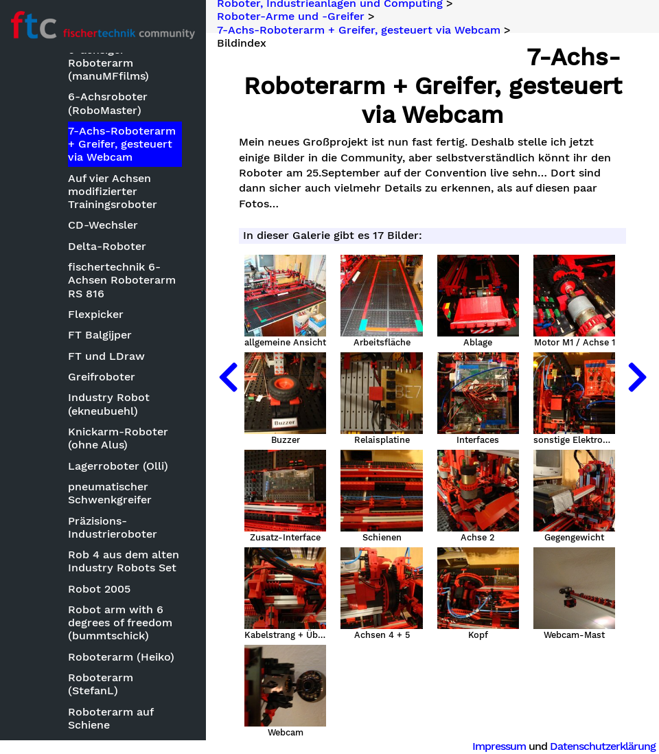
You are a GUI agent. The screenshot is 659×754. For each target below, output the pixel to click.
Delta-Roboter (107, 246)
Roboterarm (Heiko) (121, 656)
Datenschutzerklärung (603, 746)
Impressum (499, 746)
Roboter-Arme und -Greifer (291, 16)
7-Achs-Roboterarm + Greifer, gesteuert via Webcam (122, 143)
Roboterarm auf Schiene (110, 718)
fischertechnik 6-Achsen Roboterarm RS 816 (122, 279)
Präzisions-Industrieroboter (112, 527)
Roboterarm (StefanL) (100, 684)
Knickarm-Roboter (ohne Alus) (118, 438)
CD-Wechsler (103, 224)
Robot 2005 (99, 588)
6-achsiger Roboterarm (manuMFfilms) (108, 62)
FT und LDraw (106, 356)
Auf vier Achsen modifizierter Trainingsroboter (112, 191)
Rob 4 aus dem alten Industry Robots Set (123, 561)
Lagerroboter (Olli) (118, 465)
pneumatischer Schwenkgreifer (110, 493)
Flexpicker (96, 314)
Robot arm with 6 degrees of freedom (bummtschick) (120, 622)
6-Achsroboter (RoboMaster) (108, 103)
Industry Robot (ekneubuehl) (109, 404)
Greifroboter (101, 376)
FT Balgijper (100, 334)
